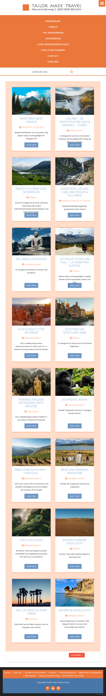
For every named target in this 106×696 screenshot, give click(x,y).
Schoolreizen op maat (73, 675)
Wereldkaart (53, 21)
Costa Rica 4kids (31, 540)
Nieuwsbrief (30, 675)
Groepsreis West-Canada (31, 120)
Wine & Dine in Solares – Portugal (31, 471)
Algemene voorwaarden (90, 672)
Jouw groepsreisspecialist (53, 44)
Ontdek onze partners (35, 672)
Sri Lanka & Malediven (31, 259)
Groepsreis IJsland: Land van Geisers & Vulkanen (75, 192)
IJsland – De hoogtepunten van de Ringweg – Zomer (74, 122)
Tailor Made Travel (61, 682)
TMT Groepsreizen (53, 32)
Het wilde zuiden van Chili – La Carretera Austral (75, 262)
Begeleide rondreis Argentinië (74, 471)
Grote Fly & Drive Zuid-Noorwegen (31, 190)
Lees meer (31, 145)
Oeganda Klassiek (75, 399)
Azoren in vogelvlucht (74, 610)
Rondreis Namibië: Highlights (74, 541)
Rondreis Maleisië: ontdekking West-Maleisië (31, 403)
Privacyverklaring (68, 672)
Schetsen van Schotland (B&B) (74, 331)
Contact (53, 56)
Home (7, 672)
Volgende (76, 655)
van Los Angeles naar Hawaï (31, 612)
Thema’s (53, 27)
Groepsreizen (53, 38)
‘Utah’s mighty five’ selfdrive (31, 331)
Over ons (53, 61)
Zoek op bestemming (53, 50)
